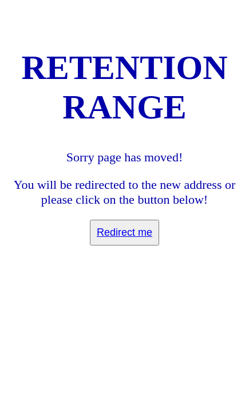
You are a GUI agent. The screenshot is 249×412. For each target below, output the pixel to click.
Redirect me (124, 232)
